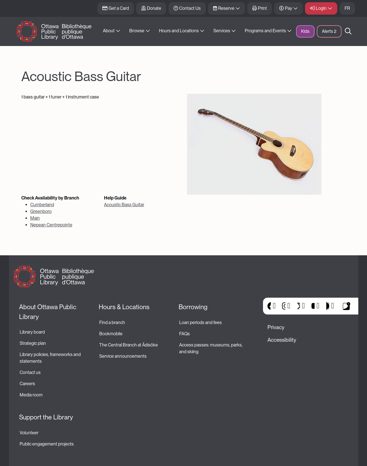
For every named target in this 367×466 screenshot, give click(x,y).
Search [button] (348, 31)
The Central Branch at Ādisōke (128, 345)
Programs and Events (265, 30)
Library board (32, 332)
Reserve (226, 8)
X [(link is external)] (298, 306)
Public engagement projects (47, 444)
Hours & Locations (124, 307)
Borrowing (193, 307)
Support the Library (46, 417)
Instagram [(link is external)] (284, 306)
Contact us (30, 372)
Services (221, 30)
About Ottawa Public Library (48, 312)
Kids (305, 31)
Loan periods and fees (201, 322)
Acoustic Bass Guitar (124, 204)
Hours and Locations (179, 30)
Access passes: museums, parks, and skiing (211, 348)
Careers (27, 383)
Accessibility (281, 340)
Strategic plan (33, 343)
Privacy (275, 327)
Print (262, 8)
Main (35, 218)
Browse (136, 30)
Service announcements (123, 356)
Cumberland (42, 204)
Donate (154, 8)
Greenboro (41, 211)
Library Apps (346, 306)
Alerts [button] (329, 31)
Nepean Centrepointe (51, 225)
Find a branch (112, 322)
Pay (288, 8)
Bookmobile (111, 333)
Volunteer (29, 432)
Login (321, 8)
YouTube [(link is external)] (313, 306)
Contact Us (190, 8)
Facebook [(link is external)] (269, 306)
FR (347, 8)
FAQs (184, 333)
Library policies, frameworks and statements (51, 358)
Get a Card (119, 8)
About (109, 30)
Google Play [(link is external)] (327, 306)
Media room (31, 395)
